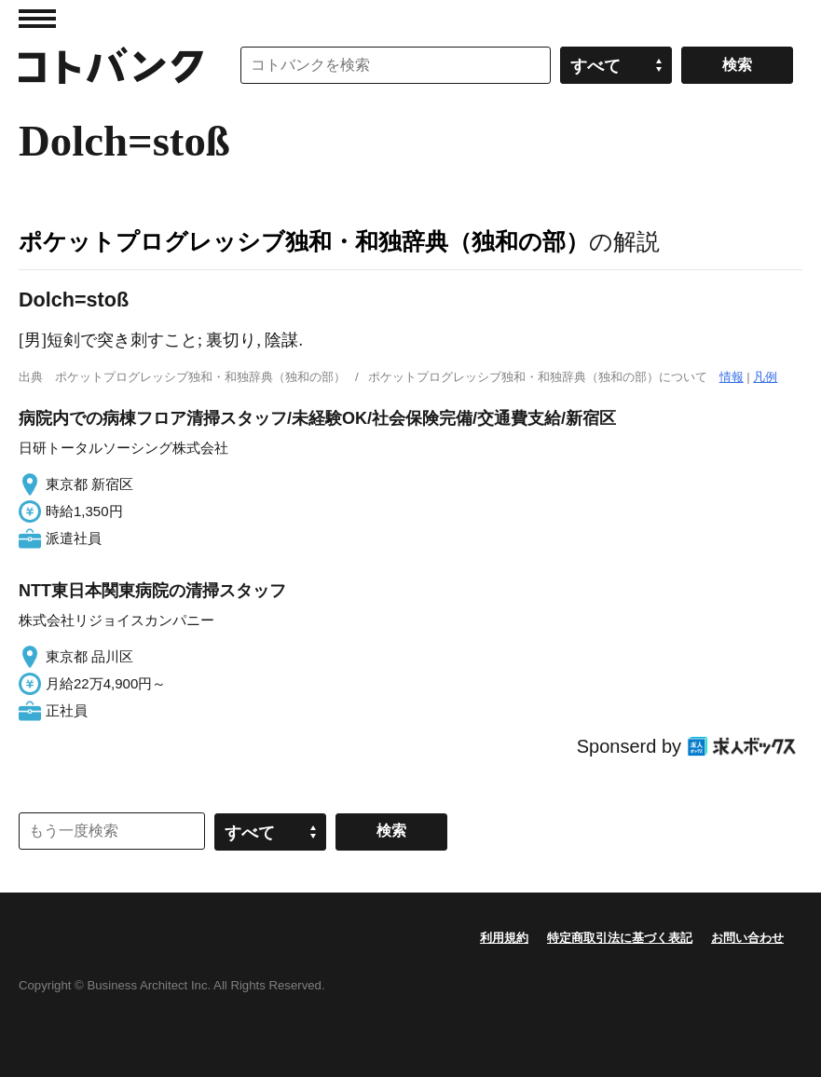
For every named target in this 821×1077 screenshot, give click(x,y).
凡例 (765, 377)
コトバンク (111, 65)
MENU (37, 18)
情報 (731, 377)
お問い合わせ (747, 938)
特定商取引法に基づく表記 (619, 938)
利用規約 (504, 938)
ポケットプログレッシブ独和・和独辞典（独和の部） (304, 241)
